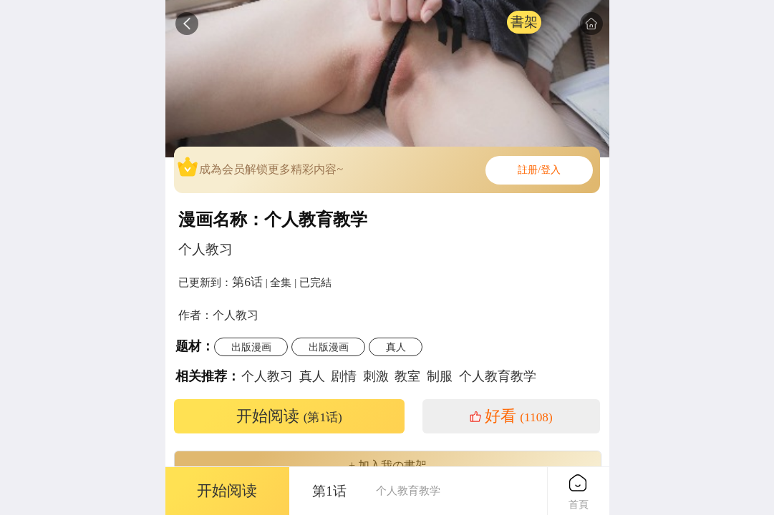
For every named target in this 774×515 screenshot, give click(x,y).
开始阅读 (289, 416)
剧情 (344, 376)
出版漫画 (251, 347)
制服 (440, 376)
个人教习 (267, 376)
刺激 (376, 376)
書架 (524, 21)
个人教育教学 (497, 376)
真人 (396, 347)
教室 (407, 376)
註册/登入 (539, 170)
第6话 (247, 282)
